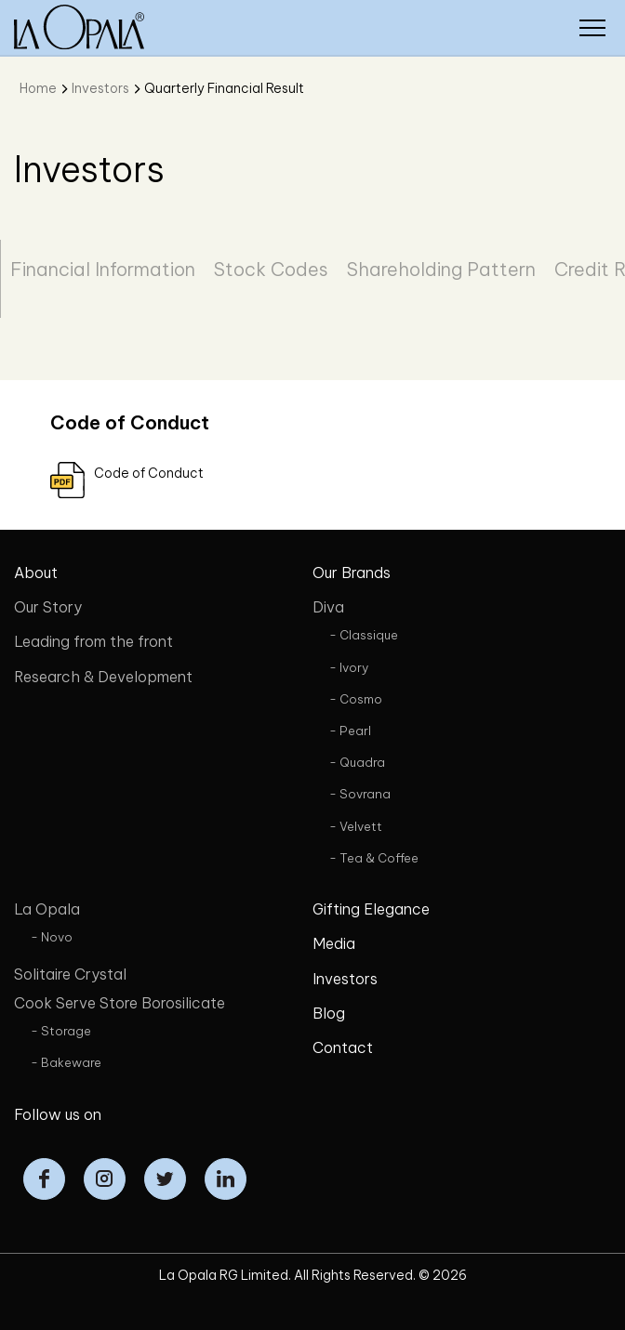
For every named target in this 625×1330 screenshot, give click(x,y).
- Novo (52, 936)
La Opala (47, 909)
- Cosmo (355, 698)
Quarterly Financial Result (224, 88)
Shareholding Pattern (441, 269)
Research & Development (103, 676)
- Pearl (350, 730)
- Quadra (357, 762)
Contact (342, 1047)
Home (38, 88)
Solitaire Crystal (70, 974)
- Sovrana (360, 793)
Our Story (48, 607)
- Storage (61, 1030)
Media (333, 943)
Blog (328, 1013)
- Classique (363, 634)
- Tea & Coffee (374, 857)
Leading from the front (93, 641)
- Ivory (348, 667)
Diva (328, 607)
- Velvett (355, 826)
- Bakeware (66, 1062)
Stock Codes (271, 269)
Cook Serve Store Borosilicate (119, 1003)
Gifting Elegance (371, 909)
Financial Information (102, 269)
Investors (100, 88)
